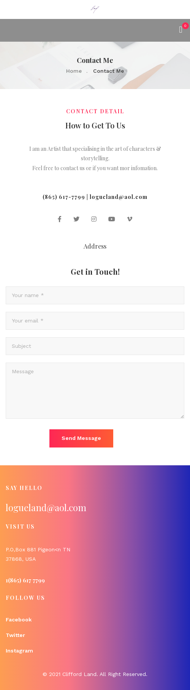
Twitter (15, 635)
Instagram (19, 651)
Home (74, 71)
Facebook (19, 619)
